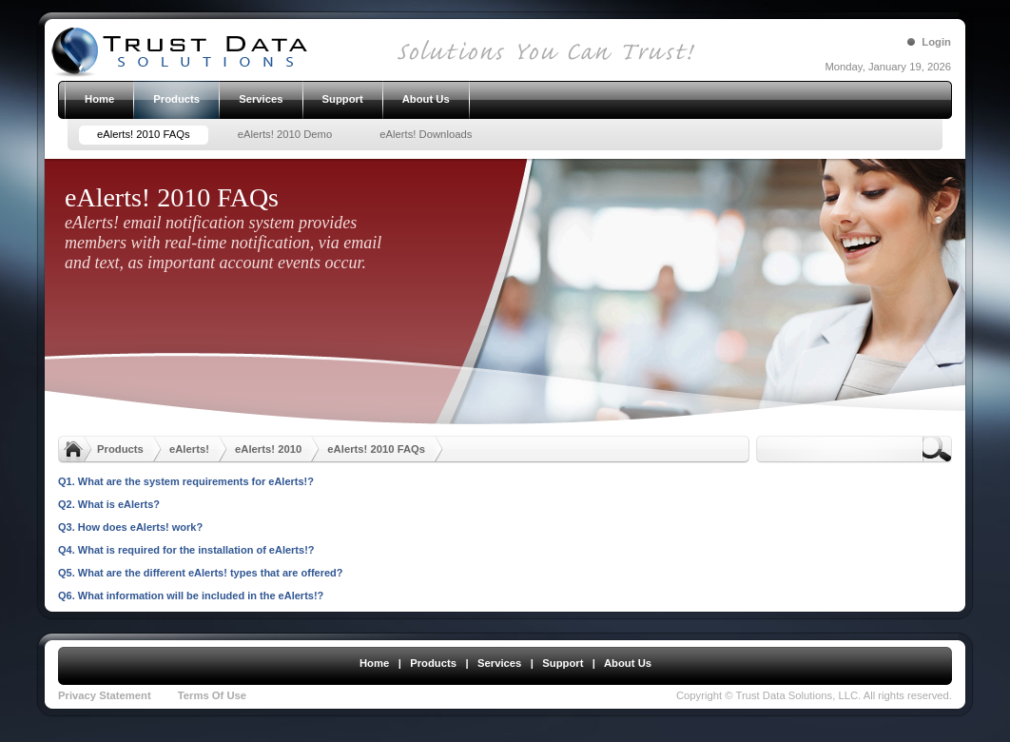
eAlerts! (189, 449)
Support (562, 663)
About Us (627, 663)
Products (120, 449)
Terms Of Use (212, 695)
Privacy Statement (104, 695)
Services (499, 663)
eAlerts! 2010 (268, 449)
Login (936, 42)
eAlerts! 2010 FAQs (376, 449)
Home (374, 663)
